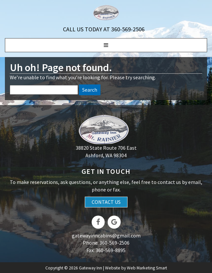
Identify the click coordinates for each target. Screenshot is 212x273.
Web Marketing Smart (147, 268)
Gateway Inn (90, 268)
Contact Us (106, 202)
